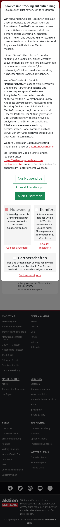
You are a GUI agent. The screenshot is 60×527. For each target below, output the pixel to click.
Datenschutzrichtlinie (41, 146)
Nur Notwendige (30, 178)
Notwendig (20, 209)
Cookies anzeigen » (17, 247)
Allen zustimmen (30, 196)
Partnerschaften (32, 257)
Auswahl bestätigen (30, 187)
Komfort (47, 209)
